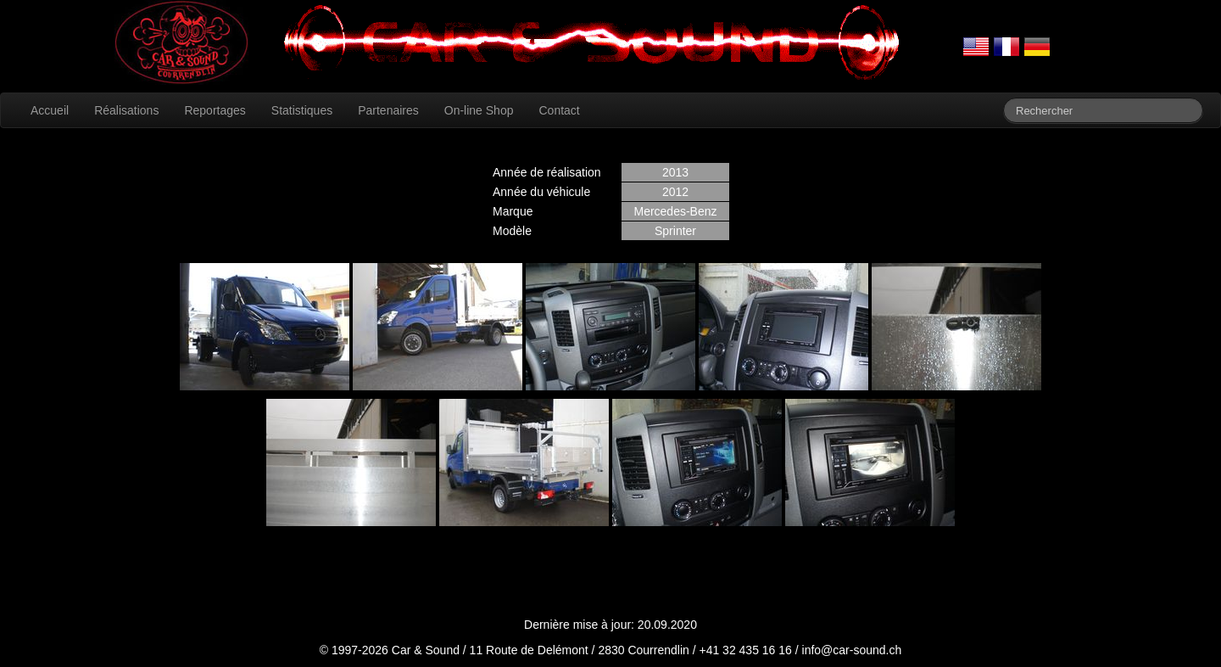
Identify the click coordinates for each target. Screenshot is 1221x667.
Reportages (214, 110)
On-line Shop (479, 110)
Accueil (50, 110)
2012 (675, 192)
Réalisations (126, 110)
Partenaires (388, 110)
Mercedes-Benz (674, 211)
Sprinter (675, 231)
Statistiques (301, 110)
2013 (675, 172)
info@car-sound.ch (852, 650)
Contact (558, 110)
